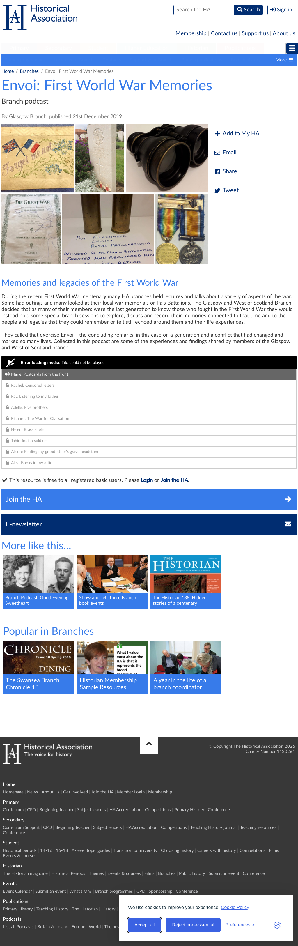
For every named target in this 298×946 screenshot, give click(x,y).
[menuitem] (19, 48)
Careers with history (216, 850)
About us (284, 33)
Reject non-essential (193, 924)
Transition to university (135, 850)
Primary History (189, 810)
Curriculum (13, 810)
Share (225, 172)
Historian (196, 48)
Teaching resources (258, 827)
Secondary (58, 48)
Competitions (158, 810)
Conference (219, 810)
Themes (96, 873)
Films (274, 850)
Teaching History (52, 909)
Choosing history (177, 850)
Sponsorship (160, 891)
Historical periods (20, 850)
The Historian (85, 909)
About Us (51, 792)
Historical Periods (68, 873)
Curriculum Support (21, 827)
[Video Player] (149, 362)
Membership (191, 33)
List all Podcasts (18, 927)
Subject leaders (91, 810)
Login (147, 480)
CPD (31, 810)
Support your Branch (151, 60)
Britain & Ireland (52, 927)
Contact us (224, 33)
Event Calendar (17, 891)
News (32, 792)
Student (98, 48)
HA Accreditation (125, 810)
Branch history (246, 60)
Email (225, 153)
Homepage (13, 792)
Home (7, 71)
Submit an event (224, 873)
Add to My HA (237, 134)
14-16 (46, 850)
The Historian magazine (25, 873)
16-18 (62, 850)
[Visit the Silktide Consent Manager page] (277, 925)
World (95, 927)
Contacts (111, 60)
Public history (192, 873)
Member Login (131, 792)
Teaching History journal (213, 827)
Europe (78, 927)
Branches (29, 71)
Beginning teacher (56, 810)
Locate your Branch (74, 60)
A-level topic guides (91, 850)
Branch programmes (24, 60)
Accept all (144, 924)
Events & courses (19, 856)
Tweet (226, 191)
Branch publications (201, 60)
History (108, 909)
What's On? (80, 891)
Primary (19, 48)
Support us (255, 33)
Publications (240, 48)
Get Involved (75, 792)
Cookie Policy (235, 907)
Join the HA (174, 480)
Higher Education (147, 48)
